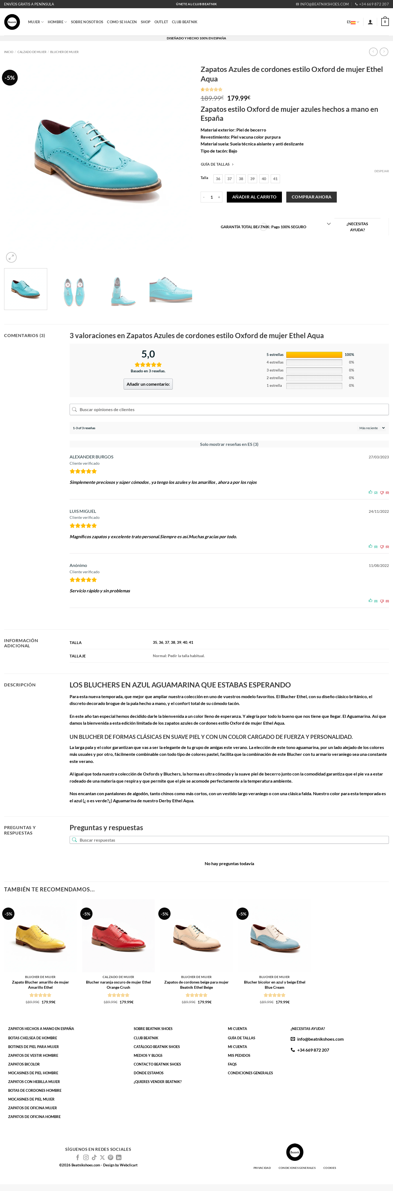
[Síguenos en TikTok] (94, 1158)
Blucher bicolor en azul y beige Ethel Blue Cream (274, 985)
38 (173, 642)
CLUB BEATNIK (184, 22)
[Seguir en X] (102, 1158)
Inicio (8, 52)
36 (161, 642)
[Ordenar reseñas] (371, 428)
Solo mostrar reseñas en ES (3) (229, 444)
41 (191, 642)
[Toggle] (329, 224)
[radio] (218, 179)
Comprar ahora (312, 196)
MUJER (36, 22)
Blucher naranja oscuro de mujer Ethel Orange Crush (118, 985)
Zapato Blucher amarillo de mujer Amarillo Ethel (40, 985)
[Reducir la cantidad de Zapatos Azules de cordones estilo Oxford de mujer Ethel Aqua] (204, 197)
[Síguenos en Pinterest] (110, 1158)
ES (353, 21)
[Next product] (373, 52)
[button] (370, 22)
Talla (204, 178)
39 (179, 642)
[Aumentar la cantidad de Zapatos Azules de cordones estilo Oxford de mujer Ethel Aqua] (219, 197)
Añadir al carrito (254, 196)
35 (155, 642)
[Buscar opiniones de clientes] (229, 409)
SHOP (146, 22)
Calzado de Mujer (31, 52)
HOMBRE (57, 22)
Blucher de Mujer (64, 52)
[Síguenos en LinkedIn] (118, 1158)
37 (167, 642)
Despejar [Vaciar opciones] (381, 171)
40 (185, 642)
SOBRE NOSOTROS (87, 22)
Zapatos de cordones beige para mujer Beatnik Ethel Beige (196, 985)
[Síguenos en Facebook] (78, 1158)
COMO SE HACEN (122, 22)
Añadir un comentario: (148, 384)
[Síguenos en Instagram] (86, 1158)
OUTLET (161, 22)
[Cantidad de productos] (211, 197)
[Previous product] (384, 52)
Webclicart (129, 1165)
